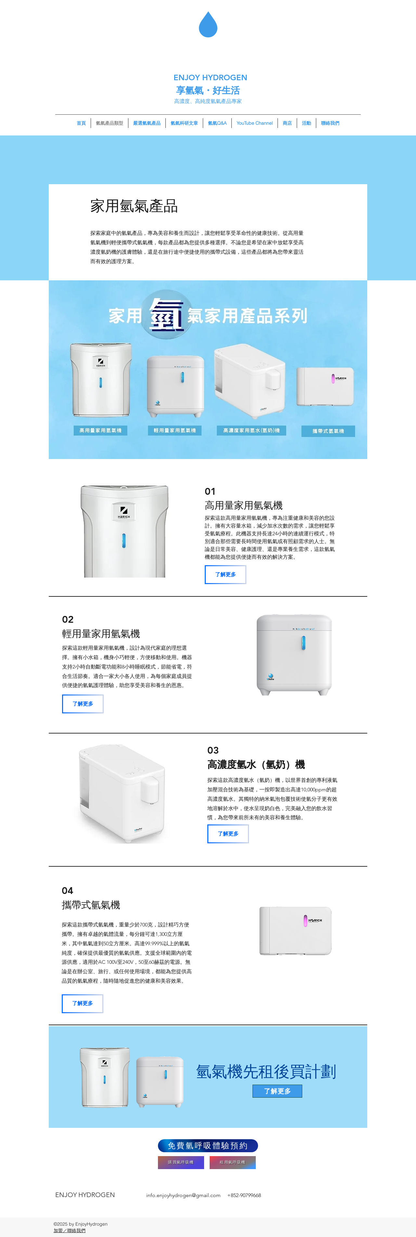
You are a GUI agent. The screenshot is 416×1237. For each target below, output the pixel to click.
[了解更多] (225, 574)
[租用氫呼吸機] (233, 1162)
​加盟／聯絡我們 (69, 1230)
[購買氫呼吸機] (181, 1162)
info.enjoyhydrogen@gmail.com (183, 1195)
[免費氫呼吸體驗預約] (208, 1145)
